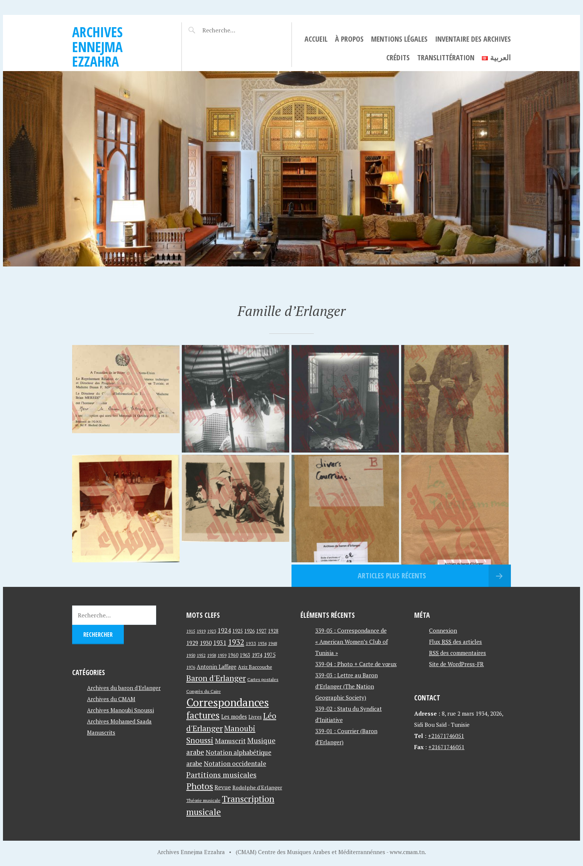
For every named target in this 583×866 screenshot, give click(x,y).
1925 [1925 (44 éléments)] (237, 631)
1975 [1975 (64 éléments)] (270, 654)
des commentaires (457, 652)
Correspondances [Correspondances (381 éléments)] (227, 702)
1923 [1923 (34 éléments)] (211, 631)
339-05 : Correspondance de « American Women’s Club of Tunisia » (351, 641)
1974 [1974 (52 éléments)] (257, 654)
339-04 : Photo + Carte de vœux (356, 664)
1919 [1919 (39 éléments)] (201, 631)
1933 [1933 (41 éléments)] (251, 643)
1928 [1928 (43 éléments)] (273, 631)
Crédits (398, 57)
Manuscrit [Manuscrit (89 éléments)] (230, 740)
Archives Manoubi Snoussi (120, 710)
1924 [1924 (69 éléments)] (224, 630)
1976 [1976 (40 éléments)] (190, 667)
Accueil (316, 39)
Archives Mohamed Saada (119, 721)
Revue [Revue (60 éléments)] (223, 787)
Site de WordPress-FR (456, 664)
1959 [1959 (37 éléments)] (222, 655)
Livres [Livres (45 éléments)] (255, 717)
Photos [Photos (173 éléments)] (199, 786)
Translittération (445, 57)
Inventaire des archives (473, 39)
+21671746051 (446, 735)
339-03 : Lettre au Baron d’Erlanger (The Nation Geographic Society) (346, 686)
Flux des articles (455, 641)
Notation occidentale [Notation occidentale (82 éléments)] (235, 763)
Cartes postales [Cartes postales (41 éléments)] (262, 679)
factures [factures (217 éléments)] (203, 715)
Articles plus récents (392, 576)
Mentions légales (399, 39)
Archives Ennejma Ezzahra (97, 46)
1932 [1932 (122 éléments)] (236, 642)
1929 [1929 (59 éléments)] (192, 642)
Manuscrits (101, 732)
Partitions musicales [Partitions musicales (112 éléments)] (221, 775)
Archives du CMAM (111, 699)
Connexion (443, 630)
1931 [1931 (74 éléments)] (219, 642)
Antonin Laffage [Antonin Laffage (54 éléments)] (216, 666)
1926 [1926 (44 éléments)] (249, 631)
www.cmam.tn (407, 852)
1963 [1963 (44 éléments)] (245, 655)
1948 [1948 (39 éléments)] (272, 643)
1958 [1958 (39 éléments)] (211, 655)
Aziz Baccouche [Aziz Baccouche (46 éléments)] (255, 667)
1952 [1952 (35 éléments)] (201, 655)
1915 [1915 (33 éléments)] (190, 631)
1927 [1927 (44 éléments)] (261, 631)
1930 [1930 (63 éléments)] (206, 642)
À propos (349, 39)
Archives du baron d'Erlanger (124, 687)
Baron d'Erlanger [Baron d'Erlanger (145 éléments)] (216, 677)
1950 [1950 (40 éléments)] (190, 655)
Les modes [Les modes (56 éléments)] (234, 716)
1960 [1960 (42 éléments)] (233, 655)
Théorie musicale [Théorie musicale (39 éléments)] (203, 800)
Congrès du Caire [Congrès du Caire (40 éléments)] (203, 691)
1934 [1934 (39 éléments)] (262, 643)
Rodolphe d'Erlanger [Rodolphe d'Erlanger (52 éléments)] (257, 787)
